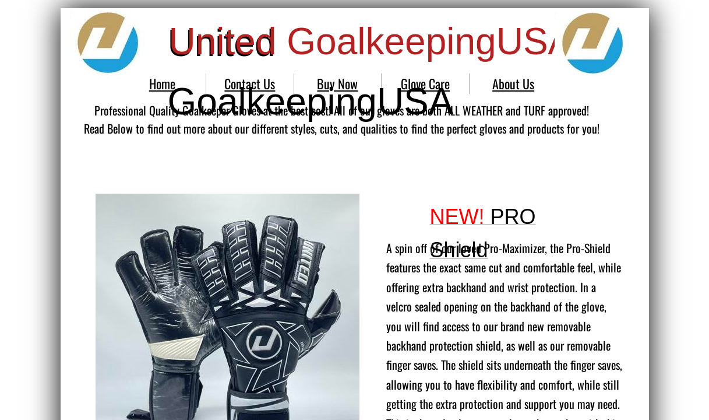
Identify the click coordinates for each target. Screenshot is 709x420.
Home (162, 83)
